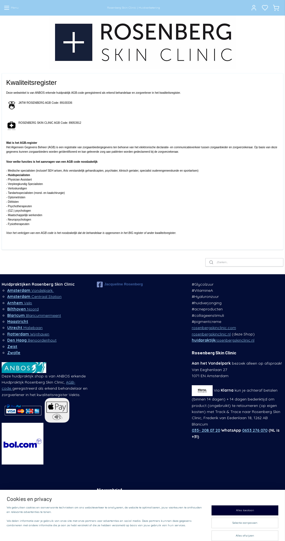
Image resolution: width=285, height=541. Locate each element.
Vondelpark (30, 290)
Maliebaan (25, 327)
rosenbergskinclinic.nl (211, 334)
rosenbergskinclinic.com (214, 327)
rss (190, 531)
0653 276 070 (254, 430)
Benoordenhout (31, 340)
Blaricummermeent (34, 315)
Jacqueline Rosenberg (120, 284)
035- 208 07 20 (206, 430)
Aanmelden (108, 511)
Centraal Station (34, 296)
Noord (23, 309)
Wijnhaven (28, 334)
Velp (19, 302)
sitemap (179, 531)
